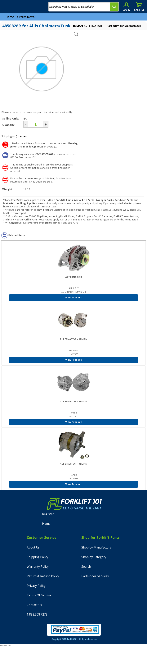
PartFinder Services (95, 576)
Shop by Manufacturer (97, 547)
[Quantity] (35, 124)
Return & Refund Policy (43, 576)
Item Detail (28, 17)
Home (10, 17)
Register (48, 514)
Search (86, 567)
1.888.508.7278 (37, 614)
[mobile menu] (6, 7)
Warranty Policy (38, 567)
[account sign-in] (126, 6)
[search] (114, 6)
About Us (33, 547)
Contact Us (34, 605)
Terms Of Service (39, 595)
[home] (18, 6)
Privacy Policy (36, 586)
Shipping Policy (37, 557)
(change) (21, 136)
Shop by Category (93, 557)
